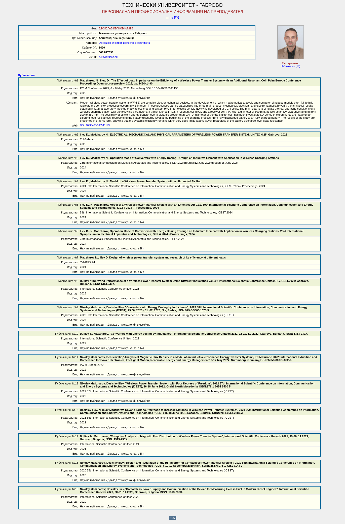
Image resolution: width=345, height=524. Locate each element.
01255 (172, 518)
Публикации (26, 75)
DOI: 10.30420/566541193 (95, 125)
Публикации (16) (290, 66)
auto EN (172, 18)
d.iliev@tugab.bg (108, 57)
